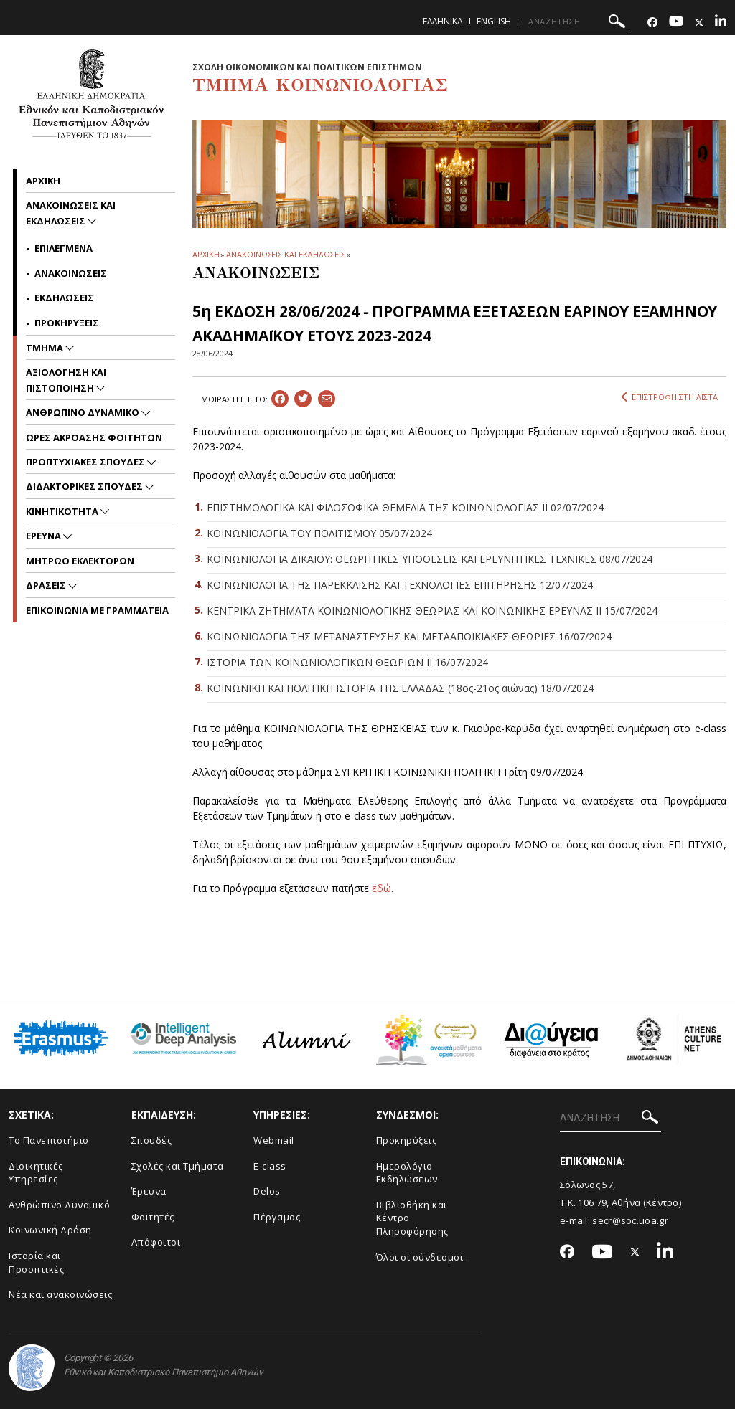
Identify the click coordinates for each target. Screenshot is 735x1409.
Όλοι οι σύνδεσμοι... (423, 1257)
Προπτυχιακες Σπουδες (86, 461)
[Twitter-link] (699, 22)
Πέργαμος (276, 1216)
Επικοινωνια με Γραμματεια (97, 610)
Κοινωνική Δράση (50, 1229)
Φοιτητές (152, 1216)
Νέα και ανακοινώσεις (60, 1294)
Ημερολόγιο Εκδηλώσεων (407, 1172)
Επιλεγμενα (63, 248)
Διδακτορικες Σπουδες (85, 486)
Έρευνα (149, 1191)
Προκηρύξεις (406, 1140)
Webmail (273, 1140)
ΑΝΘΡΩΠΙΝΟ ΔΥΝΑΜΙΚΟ (83, 412)
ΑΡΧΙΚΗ (205, 254)
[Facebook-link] (652, 22)
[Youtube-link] (676, 22)
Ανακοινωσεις (70, 273)
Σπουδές (151, 1140)
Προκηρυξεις (66, 322)
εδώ (381, 888)
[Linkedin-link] (720, 22)
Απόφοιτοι (156, 1241)
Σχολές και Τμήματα (177, 1165)
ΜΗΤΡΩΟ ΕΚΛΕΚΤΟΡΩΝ (80, 560)
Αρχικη (43, 180)
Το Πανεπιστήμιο (49, 1140)
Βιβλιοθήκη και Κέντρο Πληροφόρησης (412, 1218)
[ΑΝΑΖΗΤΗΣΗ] (578, 21)
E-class (269, 1165)
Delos (267, 1191)
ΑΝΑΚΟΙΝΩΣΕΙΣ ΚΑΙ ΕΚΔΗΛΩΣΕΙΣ (285, 254)
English (494, 21)
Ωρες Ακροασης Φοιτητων (94, 437)
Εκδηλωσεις (64, 297)
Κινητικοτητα (63, 511)
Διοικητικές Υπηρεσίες (36, 1172)
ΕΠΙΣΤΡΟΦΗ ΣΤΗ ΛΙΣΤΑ (669, 397)
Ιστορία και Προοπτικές (36, 1262)
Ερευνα (44, 535)
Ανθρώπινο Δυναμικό (59, 1204)
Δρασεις (47, 585)
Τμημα (45, 347)
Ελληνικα (443, 21)
